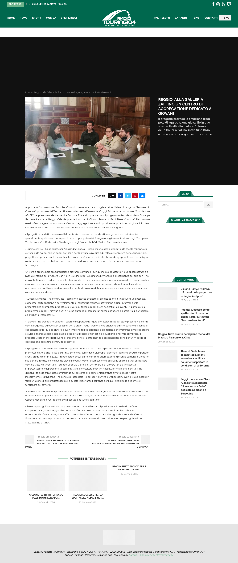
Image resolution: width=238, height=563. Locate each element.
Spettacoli (69, 17)
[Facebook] (213, 4)
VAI (208, 204)
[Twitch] (229, 4)
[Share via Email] (142, 195)
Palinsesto (162, 17)
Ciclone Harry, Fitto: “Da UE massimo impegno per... (62, 4)
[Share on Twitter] (128, 195)
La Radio (181, 17)
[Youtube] (223, 4)
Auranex (133, 555)
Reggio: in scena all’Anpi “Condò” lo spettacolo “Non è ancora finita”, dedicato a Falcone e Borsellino (195, 386)
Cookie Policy (147, 555)
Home (11, 17)
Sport (36, 17)
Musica (51, 17)
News (23, 17)
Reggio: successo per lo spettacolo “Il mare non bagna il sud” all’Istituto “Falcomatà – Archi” (195, 315)
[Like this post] (113, 195)
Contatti (211, 17)
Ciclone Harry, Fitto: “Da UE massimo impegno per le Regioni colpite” (196, 292)
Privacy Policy (165, 555)
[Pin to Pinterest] (135, 195)
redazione (167, 134)
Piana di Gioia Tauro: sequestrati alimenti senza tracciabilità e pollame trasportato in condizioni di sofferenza (195, 358)
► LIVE (225, 17)
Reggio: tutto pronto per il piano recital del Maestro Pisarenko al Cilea (184, 336)
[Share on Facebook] (120, 195)
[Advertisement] (119, 66)
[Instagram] (218, 4)
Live (197, 17)
